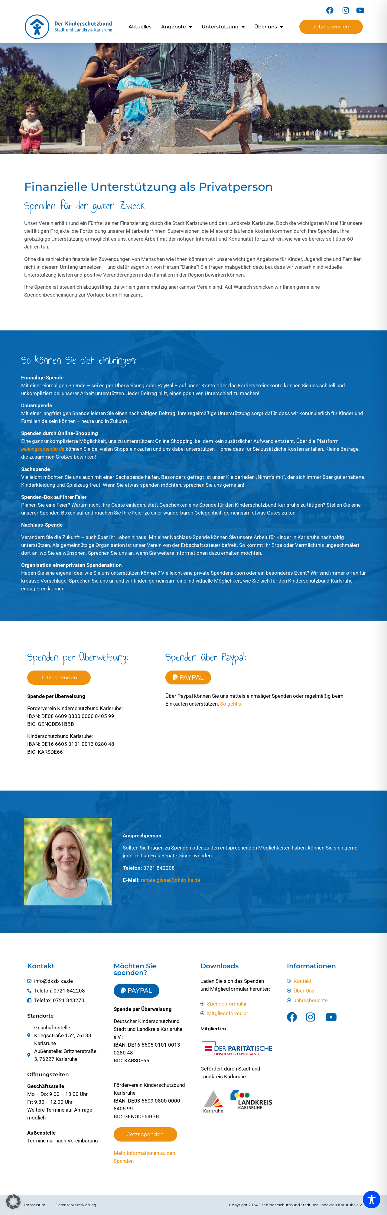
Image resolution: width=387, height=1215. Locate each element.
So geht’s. (231, 704)
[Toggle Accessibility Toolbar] (371, 1199)
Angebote (176, 26)
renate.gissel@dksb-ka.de (170, 880)
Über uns (268, 26)
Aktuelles (139, 27)
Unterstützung (223, 26)
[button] (13, 1201)
